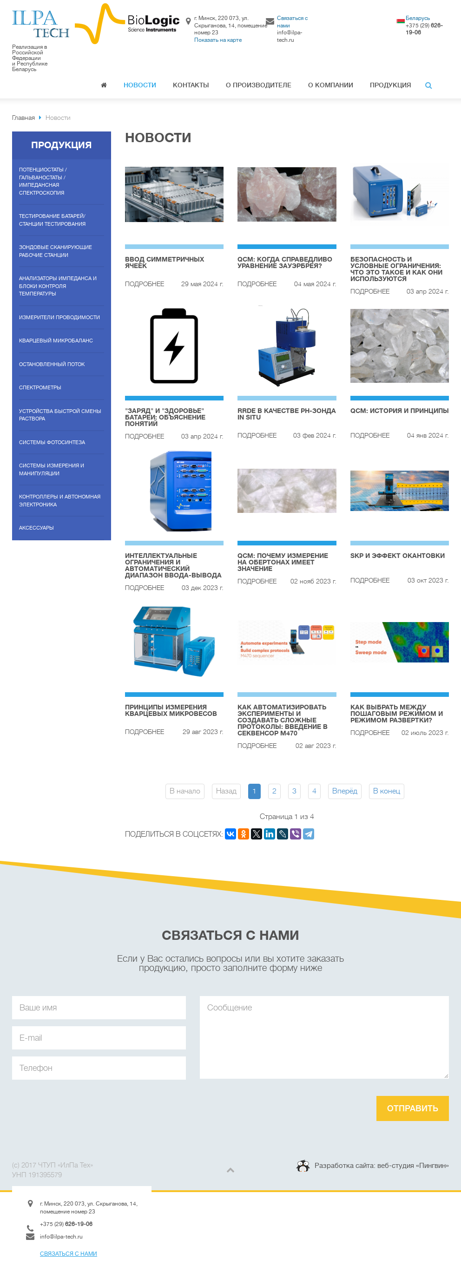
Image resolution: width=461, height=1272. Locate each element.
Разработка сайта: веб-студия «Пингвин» (382, 1166)
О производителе (258, 85)
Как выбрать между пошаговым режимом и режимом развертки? (396, 713)
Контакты (191, 85)
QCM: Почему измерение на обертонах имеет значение (282, 562)
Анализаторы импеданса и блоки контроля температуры (58, 286)
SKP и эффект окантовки (397, 555)
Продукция (390, 85)
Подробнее (144, 284)
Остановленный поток (52, 364)
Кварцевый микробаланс (56, 341)
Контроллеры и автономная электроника (59, 501)
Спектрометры (40, 388)
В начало (185, 791)
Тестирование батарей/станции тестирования (52, 220)
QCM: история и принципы (399, 410)
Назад (226, 791)
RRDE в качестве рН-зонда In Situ (286, 413)
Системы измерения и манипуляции (51, 470)
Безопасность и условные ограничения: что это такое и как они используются (396, 269)
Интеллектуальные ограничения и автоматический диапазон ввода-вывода (173, 565)
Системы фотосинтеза (52, 442)
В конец (386, 791)
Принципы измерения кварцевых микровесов (171, 710)
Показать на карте (218, 40)
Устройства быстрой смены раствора (60, 415)
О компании (330, 85)
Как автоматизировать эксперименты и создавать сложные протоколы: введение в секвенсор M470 (282, 720)
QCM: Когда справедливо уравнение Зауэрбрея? (284, 262)
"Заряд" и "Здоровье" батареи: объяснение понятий (165, 417)
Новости (140, 85)
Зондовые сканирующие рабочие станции (55, 251)
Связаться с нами (68, 1254)
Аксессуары (36, 528)
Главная (104, 86)
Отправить (412, 1108)
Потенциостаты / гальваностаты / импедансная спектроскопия (43, 181)
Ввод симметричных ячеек (164, 262)
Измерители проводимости (59, 318)
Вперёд (344, 791)
